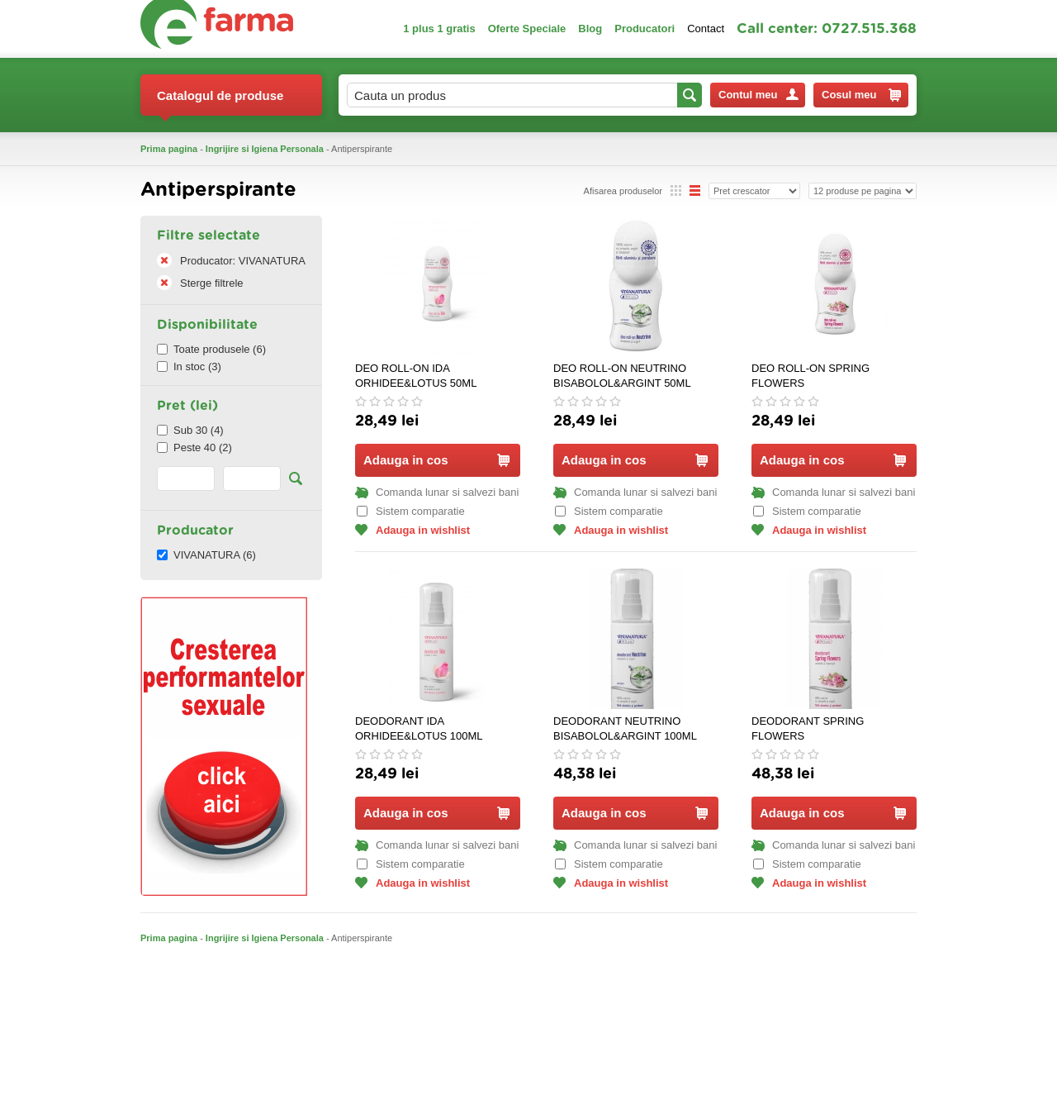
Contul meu (758, 94)
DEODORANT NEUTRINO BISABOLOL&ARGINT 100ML (625, 728)
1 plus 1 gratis (439, 28)
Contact (705, 28)
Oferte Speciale (527, 28)
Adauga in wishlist (412, 530)
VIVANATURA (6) (206, 555)
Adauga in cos (436, 460)
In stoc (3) (189, 366)
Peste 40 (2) (194, 447)
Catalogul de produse (220, 102)
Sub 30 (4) (190, 430)
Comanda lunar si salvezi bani (437, 492)
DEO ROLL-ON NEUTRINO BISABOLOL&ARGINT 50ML (622, 375)
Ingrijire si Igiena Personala (265, 149)
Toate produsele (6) (211, 349)
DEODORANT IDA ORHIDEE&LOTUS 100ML (419, 728)
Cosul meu (861, 95)
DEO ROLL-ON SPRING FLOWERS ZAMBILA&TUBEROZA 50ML (822, 376)
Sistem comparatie (411, 511)
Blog (590, 28)
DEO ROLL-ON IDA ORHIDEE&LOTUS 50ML (415, 375)
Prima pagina (168, 149)
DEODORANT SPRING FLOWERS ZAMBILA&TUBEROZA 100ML (824, 729)
